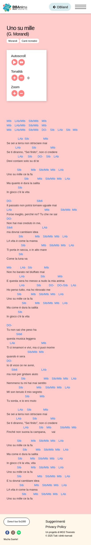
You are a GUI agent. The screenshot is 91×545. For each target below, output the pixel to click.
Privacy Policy (56, 527)
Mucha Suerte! (11, 539)
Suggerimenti (55, 521)
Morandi (12, 41)
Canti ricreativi (29, 41)
